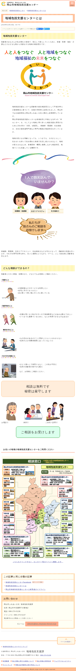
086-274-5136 (45, 655)
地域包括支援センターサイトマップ (15, 646)
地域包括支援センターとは (36, 10)
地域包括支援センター (17, 10)
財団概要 (6, 661)
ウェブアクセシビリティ (62, 661)
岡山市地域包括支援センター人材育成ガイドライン (26, 589)
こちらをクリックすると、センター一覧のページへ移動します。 (38, 562)
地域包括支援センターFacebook (24, 582)
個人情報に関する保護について (23, 661)
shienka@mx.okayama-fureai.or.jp (41, 624)
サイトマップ (7, 665)
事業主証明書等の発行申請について (27, 665)
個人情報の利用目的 (44, 661)
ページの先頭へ (66, 641)
